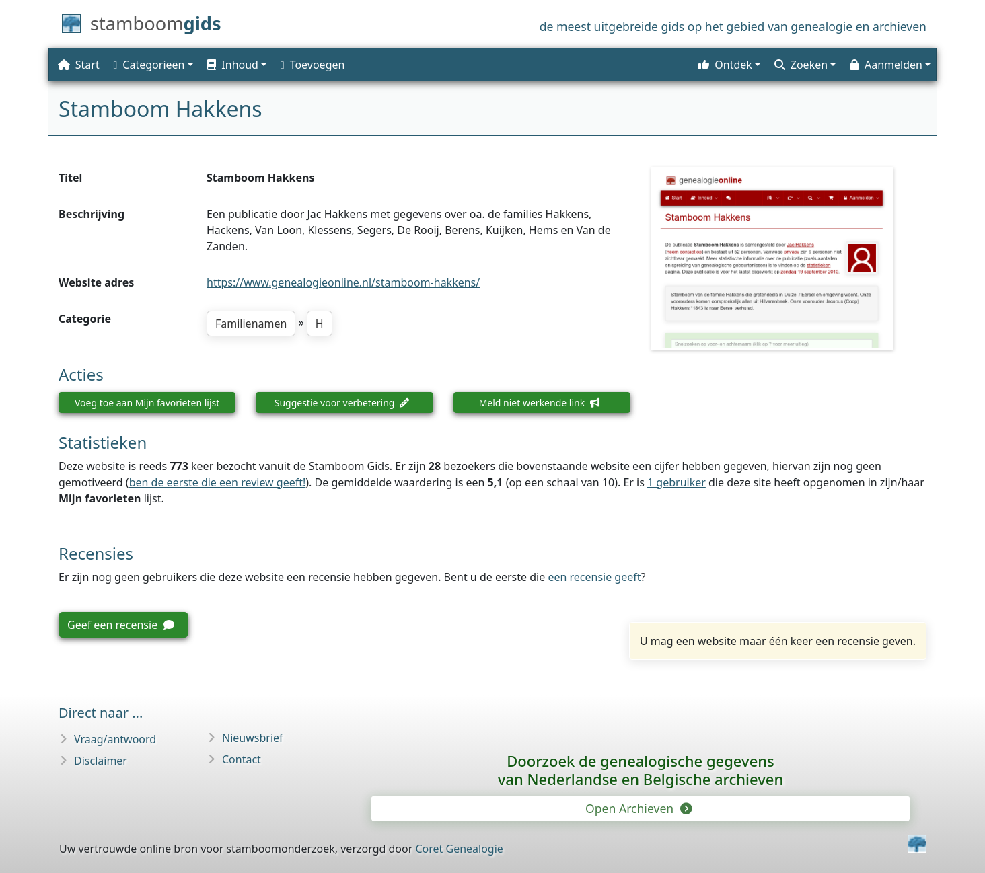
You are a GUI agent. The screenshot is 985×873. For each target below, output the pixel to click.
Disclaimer (100, 760)
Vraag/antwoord (115, 739)
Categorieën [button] (149, 64)
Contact (241, 759)
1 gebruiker (676, 482)
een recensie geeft (594, 577)
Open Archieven (637, 808)
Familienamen (251, 323)
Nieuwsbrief (252, 737)
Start (79, 64)
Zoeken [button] (801, 64)
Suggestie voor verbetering (342, 402)
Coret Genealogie (459, 848)
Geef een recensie (120, 624)
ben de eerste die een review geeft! (217, 482)
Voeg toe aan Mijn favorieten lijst (147, 402)
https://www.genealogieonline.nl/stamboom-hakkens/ (343, 282)
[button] (235, 64)
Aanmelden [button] (886, 64)
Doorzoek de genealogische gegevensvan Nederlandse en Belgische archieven (640, 770)
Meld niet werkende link (539, 402)
